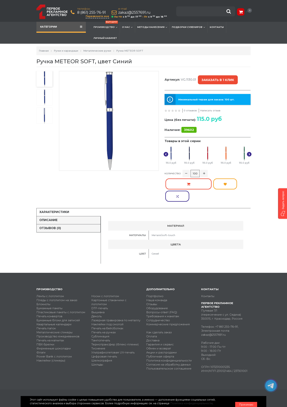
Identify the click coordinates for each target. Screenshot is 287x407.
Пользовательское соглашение (168, 343)
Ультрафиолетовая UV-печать (113, 327)
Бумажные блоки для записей (58, 295)
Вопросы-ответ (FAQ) (161, 287)
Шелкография (101, 335)
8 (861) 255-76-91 (92, 12)
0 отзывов (190, 106)
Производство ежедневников (57, 311)
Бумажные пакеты (49, 283)
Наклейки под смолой (107, 299)
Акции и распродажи (161, 327)
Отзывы (151, 279)
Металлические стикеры (54, 307)
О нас (127, 27)
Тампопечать (100, 315)
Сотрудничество (158, 295)
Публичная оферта (160, 331)
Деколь (96, 291)
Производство (106, 25)
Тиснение (98, 323)
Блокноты (43, 279)
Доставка (152, 315)
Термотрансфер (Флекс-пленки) (115, 319)
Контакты (217, 27)
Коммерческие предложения (168, 299)
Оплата (151, 311)
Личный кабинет (105, 38)
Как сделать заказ (159, 307)
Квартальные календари (54, 299)
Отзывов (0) (50, 203)
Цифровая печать (104, 331)
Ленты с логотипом (50, 271)
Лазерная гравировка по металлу (115, 295)
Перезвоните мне (98, 16)
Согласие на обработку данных (168, 339)
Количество (173, 171)
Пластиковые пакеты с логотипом (60, 287)
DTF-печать (99, 283)
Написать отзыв (210, 106)
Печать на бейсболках (107, 303)
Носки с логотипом (105, 271)
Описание (48, 195)
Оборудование (157, 283)
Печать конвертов (49, 291)
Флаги (41, 327)
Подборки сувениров (188, 27)
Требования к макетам (162, 291)
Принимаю (230, 400)
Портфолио (154, 271)
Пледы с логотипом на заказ (56, 275)
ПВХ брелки (45, 319)
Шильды (97, 339)
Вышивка (98, 287)
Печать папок (46, 303)
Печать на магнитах (50, 315)
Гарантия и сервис (160, 319)
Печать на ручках (103, 307)
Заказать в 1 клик (217, 78)
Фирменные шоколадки (53, 323)
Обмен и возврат (158, 323)
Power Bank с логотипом (54, 331)
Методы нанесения (152, 27)
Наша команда (156, 275)
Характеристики (54, 187)
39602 (189, 125)
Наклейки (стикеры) (50, 335)
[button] (282, 203)
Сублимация (100, 311)
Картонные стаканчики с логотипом (108, 277)
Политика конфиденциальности (169, 335)
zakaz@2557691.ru (135, 12)
